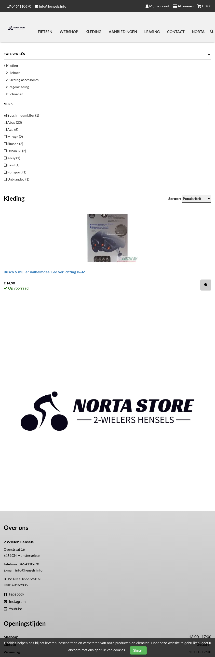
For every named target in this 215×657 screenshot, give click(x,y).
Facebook (14, 594)
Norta (198, 31)
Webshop (69, 31)
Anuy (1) (12, 158)
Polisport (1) (15, 172)
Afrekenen (183, 6)
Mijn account (157, 6)
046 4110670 (29, 564)
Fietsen (45, 31)
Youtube (13, 609)
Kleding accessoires (22, 80)
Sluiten (138, 650)
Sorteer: (174, 198)
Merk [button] (107, 104)
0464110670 (19, 6)
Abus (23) (13, 122)
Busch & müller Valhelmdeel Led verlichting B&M (44, 272)
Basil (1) (11, 165)
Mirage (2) (13, 136)
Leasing (152, 31)
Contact (176, 31)
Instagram (15, 601)
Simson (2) (13, 144)
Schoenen (14, 94)
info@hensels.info (50, 6)
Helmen (13, 73)
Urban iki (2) (15, 151)
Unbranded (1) (16, 179)
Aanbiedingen (123, 31)
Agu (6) (11, 129)
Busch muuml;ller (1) (21, 115)
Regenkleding (17, 87)
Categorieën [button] (107, 54)
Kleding (93, 31)
